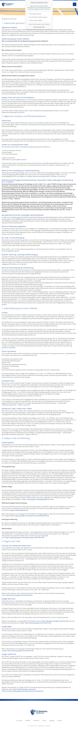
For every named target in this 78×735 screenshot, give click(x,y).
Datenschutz (41, 725)
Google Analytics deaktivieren (18, 510)
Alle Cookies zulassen (34, 13)
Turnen (44, 720)
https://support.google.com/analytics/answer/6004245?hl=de (29, 516)
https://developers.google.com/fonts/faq (55, 621)
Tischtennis (36, 720)
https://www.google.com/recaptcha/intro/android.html (25, 691)
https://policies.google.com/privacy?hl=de (19, 595)
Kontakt (59, 720)
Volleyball (51, 720)
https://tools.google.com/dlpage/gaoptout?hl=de (38, 499)
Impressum (47, 725)
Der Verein (19, 720)
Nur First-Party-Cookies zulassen (37, 17)
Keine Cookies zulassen (35, 20)
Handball (27, 720)
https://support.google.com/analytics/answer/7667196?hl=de (24, 537)
